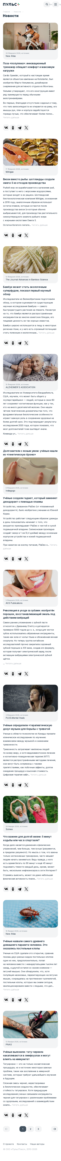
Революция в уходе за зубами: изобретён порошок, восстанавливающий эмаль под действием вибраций (29, 614)
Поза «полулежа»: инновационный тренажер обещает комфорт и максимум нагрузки (28, 67)
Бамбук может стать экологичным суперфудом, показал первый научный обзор (27, 291)
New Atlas (11, 56)
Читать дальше (11, 117)
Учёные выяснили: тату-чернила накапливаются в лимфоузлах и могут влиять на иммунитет (26, 1055)
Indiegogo (10, 490)
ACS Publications (14, 603)
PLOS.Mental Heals (15, 718)
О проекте (8, 1144)
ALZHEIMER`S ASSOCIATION (20, 387)
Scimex (9, 829)
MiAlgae (10, 172)
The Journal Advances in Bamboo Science (27, 279)
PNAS (9, 1044)
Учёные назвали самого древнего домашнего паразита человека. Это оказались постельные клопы (25, 945)
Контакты (22, 1144)
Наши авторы (37, 1144)
